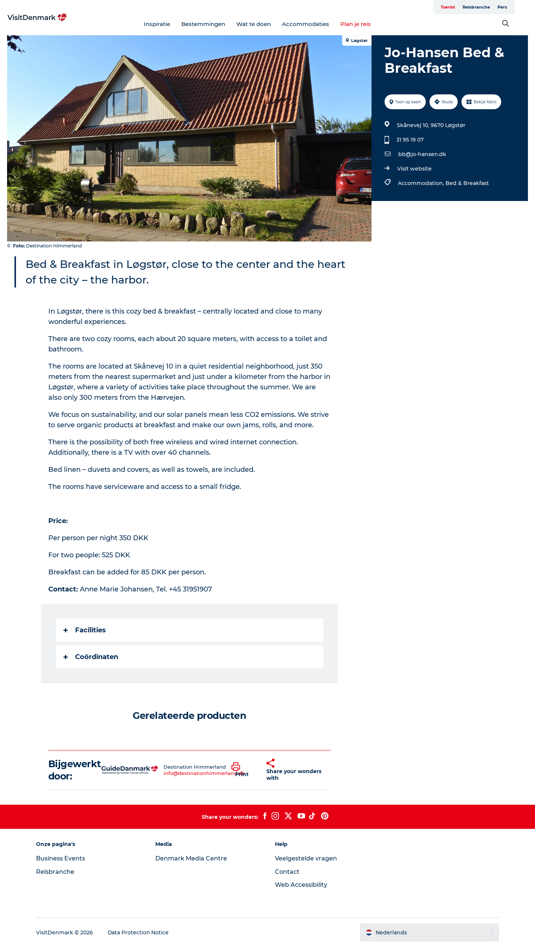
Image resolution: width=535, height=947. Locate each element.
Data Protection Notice (140, 932)
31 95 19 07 (410, 139)
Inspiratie (167, 23)
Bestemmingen (214, 23)
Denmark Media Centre (192, 858)
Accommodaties (316, 23)
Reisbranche (496, 7)
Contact (287, 871)
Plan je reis (366, 23)
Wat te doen (264, 23)
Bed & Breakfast (467, 183)
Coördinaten (91, 657)
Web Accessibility (301, 884)
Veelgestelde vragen (306, 858)
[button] (243, 770)
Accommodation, (421, 183)
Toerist (468, 7)
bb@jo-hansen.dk (422, 154)
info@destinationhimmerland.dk (204, 773)
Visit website (414, 168)
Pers (523, 7)
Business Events (61, 858)
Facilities (85, 630)
